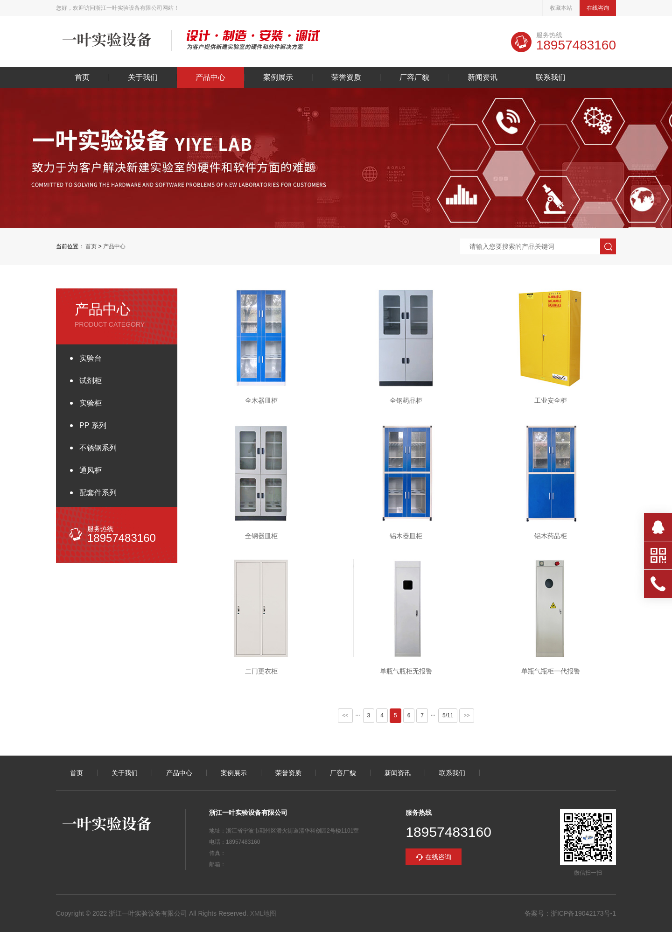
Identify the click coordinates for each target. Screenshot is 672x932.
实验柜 (90, 403)
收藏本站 (561, 8)
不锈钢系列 (98, 448)
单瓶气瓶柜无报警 (406, 671)
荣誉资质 (346, 77)
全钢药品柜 (406, 400)
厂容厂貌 (414, 77)
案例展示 (278, 77)
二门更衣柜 (261, 671)
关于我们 (143, 77)
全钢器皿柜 (261, 536)
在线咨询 (598, 8)
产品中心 (210, 77)
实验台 (90, 358)
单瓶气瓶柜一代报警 (550, 671)
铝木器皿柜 (406, 536)
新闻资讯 (482, 77)
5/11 (447, 715)
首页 (82, 77)
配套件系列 (98, 493)
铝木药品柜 (550, 536)
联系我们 (551, 77)
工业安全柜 (550, 400)
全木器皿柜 (261, 400)
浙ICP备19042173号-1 (583, 913)
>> (466, 715)
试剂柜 (90, 381)
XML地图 (263, 913)
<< (345, 715)
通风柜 (90, 470)
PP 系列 (92, 425)
